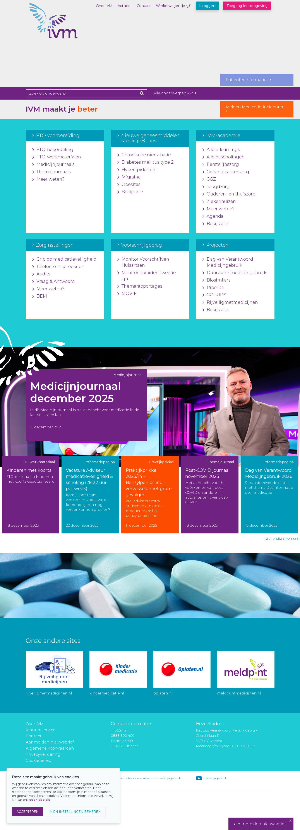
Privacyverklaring (43, 754)
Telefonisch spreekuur (57, 266)
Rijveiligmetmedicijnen (230, 302)
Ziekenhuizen (219, 201)
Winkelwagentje (170, 6)
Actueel (125, 6)
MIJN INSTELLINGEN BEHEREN (75, 812)
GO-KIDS (214, 295)
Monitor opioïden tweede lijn (146, 276)
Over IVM (104, 6)
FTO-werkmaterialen (56, 157)
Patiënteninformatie (248, 79)
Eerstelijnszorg (220, 164)
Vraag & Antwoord (53, 281)
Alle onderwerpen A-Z (174, 93)
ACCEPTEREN (28, 812)
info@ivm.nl (120, 730)
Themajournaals (51, 172)
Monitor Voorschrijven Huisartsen (143, 262)
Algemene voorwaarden (50, 748)
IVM (68, 25)
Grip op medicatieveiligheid (64, 259)
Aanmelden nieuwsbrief (50, 742)
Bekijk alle (130, 192)
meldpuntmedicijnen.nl (239, 693)
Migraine (129, 177)
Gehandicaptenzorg (225, 172)
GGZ (209, 179)
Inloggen (207, 6)
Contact (144, 6)
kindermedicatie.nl (106, 693)
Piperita (213, 287)
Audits (41, 274)
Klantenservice (40, 730)
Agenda (212, 216)
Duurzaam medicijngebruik (234, 273)
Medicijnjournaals (53, 164)
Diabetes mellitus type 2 (145, 162)
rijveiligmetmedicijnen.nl (49, 693)
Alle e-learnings (221, 149)
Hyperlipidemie (136, 169)
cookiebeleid (39, 800)
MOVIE (127, 293)
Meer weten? (48, 179)
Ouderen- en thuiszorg (229, 194)
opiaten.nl (162, 693)
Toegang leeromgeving (247, 6)
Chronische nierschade (144, 155)
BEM (39, 296)
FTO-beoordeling (52, 149)
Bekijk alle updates (281, 539)
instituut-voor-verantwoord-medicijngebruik (149, 778)
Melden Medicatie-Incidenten (257, 109)
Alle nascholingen (223, 157)
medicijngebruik (215, 778)
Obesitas (129, 184)
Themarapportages (139, 286)
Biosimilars (216, 280)
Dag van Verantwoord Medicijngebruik (227, 262)
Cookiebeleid (38, 760)
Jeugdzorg (216, 186)
